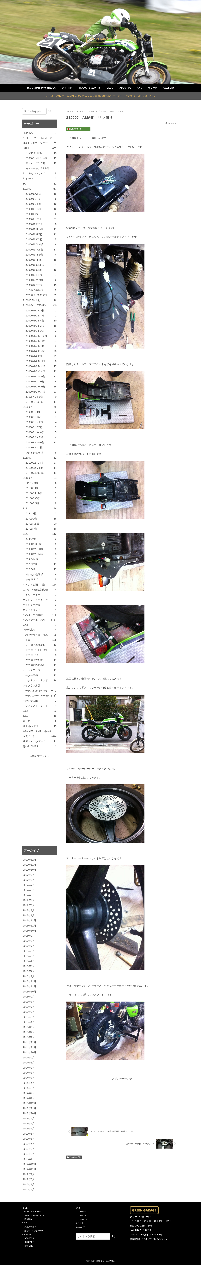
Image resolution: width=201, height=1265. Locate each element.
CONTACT (29, 1242)
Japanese (74, 129)
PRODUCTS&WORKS (31, 1212)
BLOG (24, 1223)
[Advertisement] (122, 1100)
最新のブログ (30, 1227)
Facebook (82, 1212)
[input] (34, 111)
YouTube (82, 1215)
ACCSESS (26, 1234)
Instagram (82, 1219)
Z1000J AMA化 (74, 1157)
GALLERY (80, 1227)
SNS (78, 1208)
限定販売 (28, 1219)
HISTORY (28, 1246)
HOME (24, 1208)
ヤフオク (79, 1223)
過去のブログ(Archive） (34, 1231)
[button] (49, 111)
